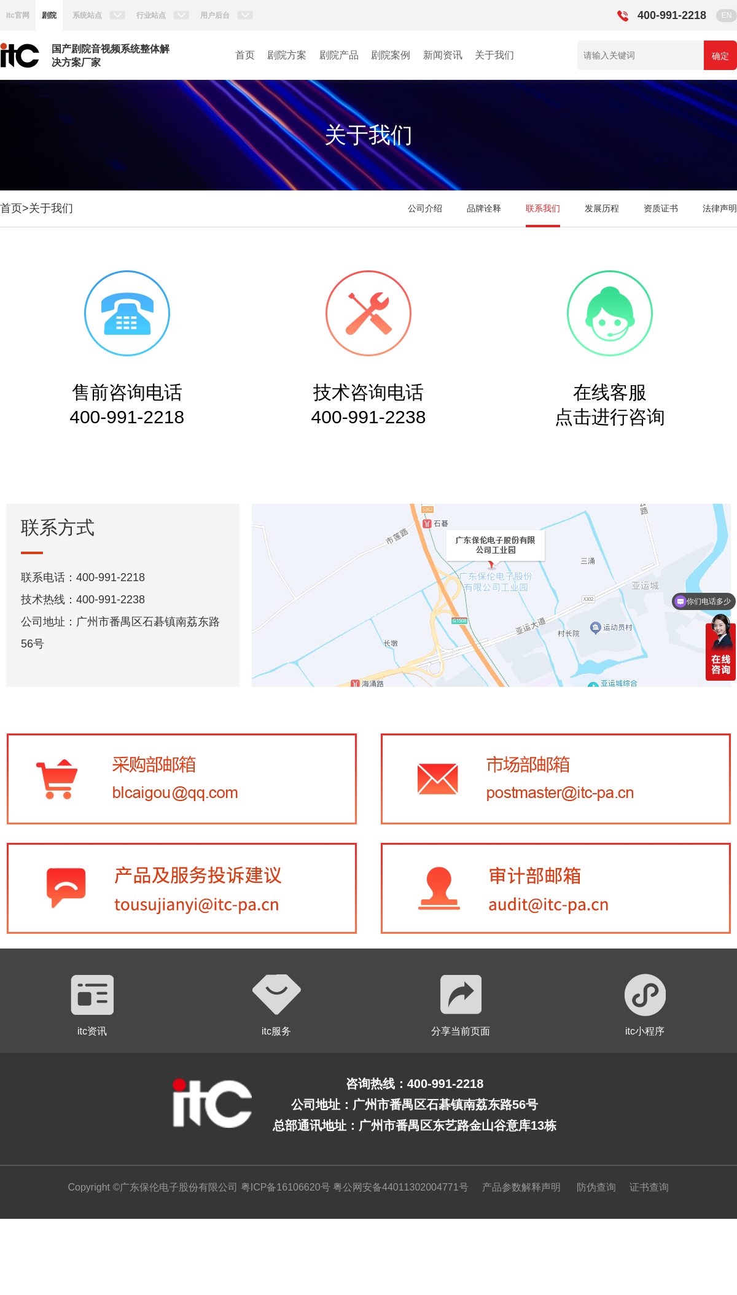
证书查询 (649, 1187)
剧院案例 (390, 55)
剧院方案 (286, 55)
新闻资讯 (442, 55)
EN (727, 15)
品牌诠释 (484, 208)
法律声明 (720, 208)
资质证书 (661, 208)
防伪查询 (596, 1187)
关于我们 (494, 55)
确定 (720, 56)
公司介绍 (425, 208)
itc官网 (17, 15)
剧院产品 (339, 55)
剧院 (49, 15)
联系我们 (543, 208)
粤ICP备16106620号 (284, 1187)
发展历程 (602, 208)
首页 (245, 55)
